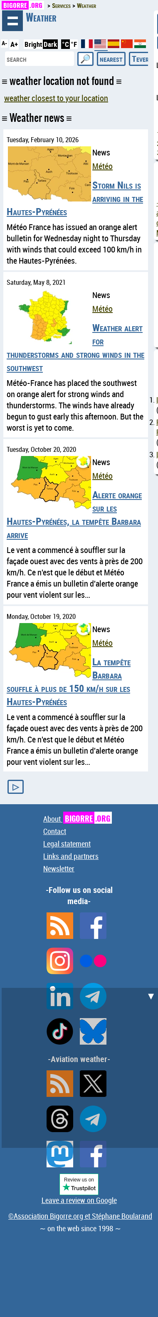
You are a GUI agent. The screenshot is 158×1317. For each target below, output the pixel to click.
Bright (33, 44)
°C (65, 44)
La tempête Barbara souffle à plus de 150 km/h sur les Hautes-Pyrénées (69, 681)
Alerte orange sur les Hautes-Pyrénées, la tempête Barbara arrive (74, 514)
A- (4, 43)
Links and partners (71, 856)
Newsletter (58, 868)
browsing (12, 20)
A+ (14, 44)
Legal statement (67, 844)
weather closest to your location (56, 98)
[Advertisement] (79, 1066)
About (77, 819)
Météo (102, 166)
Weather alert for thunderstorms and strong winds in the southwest (75, 347)
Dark (50, 44)
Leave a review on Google (79, 1200)
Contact (54, 831)
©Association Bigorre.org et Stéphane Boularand (80, 1216)
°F (74, 44)
